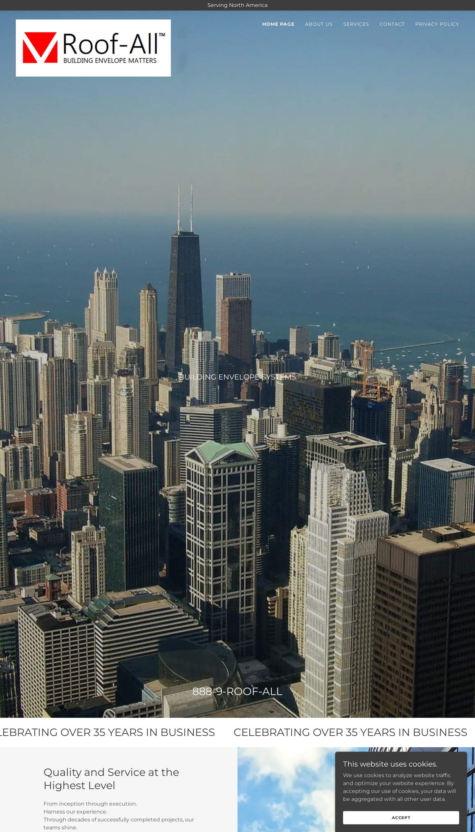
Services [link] (356, 24)
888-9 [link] (207, 691)
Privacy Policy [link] (437, 24)
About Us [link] (319, 24)
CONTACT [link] (392, 24)
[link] (93, 22)
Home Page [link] (278, 24)
